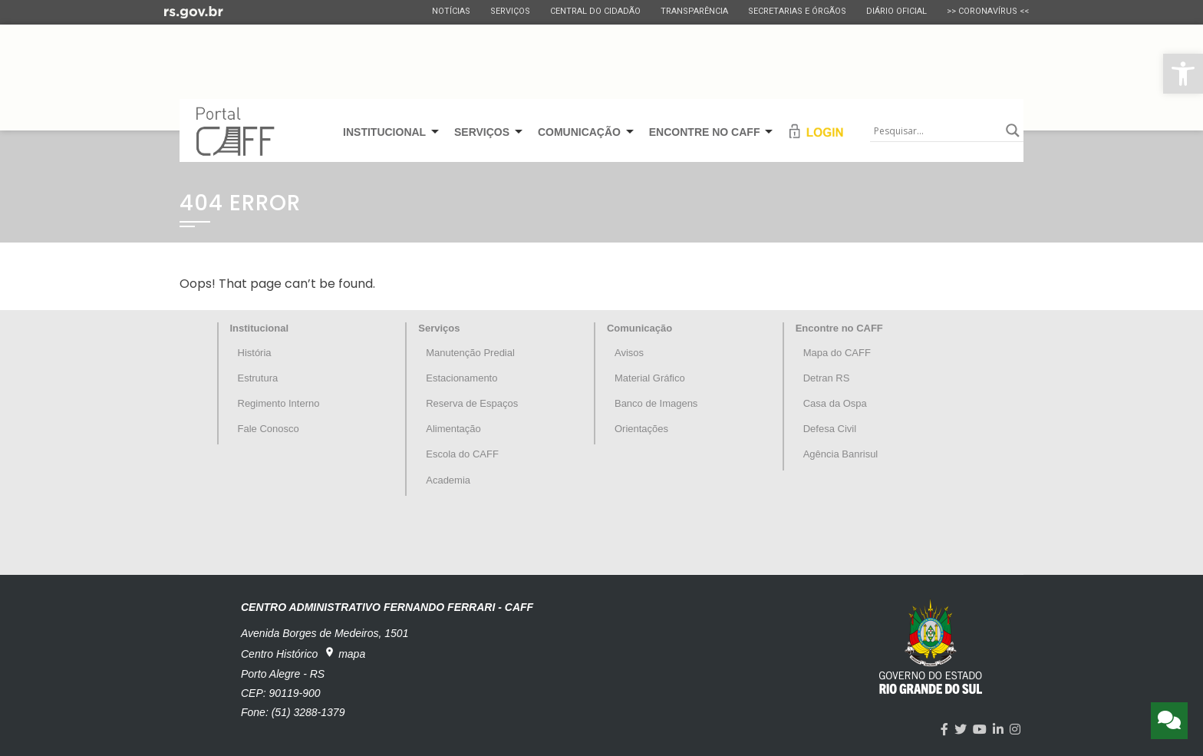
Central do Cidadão (595, 11)
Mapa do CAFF (837, 352)
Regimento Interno (279, 403)
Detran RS (826, 378)
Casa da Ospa (835, 403)
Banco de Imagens (656, 403)
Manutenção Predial (470, 352)
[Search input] (936, 130)
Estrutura (258, 378)
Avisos (629, 352)
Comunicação (639, 328)
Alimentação (453, 428)
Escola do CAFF (462, 454)
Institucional (259, 328)
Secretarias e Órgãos (797, 11)
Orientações (641, 428)
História (255, 352)
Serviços (510, 11)
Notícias (451, 11)
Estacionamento (461, 378)
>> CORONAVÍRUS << (988, 11)
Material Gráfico (650, 378)
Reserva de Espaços (472, 403)
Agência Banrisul (840, 454)
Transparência (694, 11)
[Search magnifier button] (1012, 130)
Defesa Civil (829, 428)
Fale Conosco (268, 428)
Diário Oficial (896, 11)
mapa (344, 653)
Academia (448, 480)
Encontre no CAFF (839, 328)
